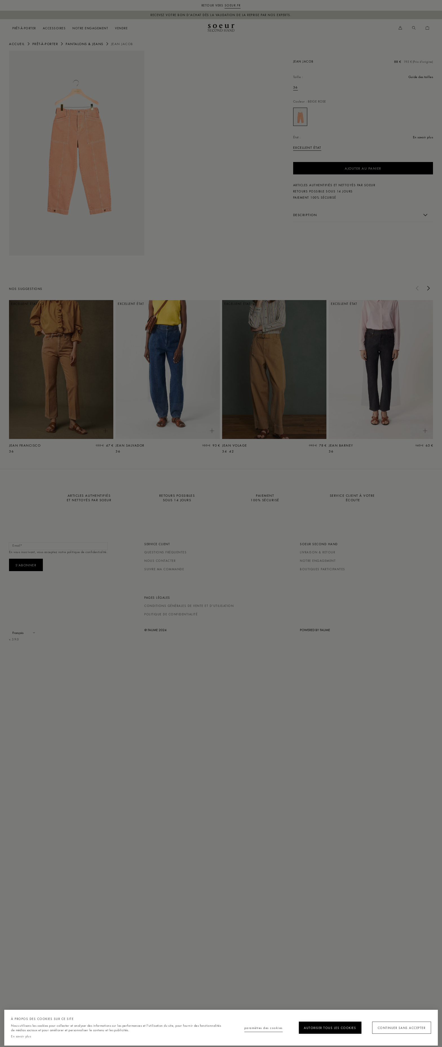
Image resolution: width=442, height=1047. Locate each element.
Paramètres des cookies (249, 1028)
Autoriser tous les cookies (323, 1028)
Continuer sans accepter (399, 1028)
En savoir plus (21, 1036)
